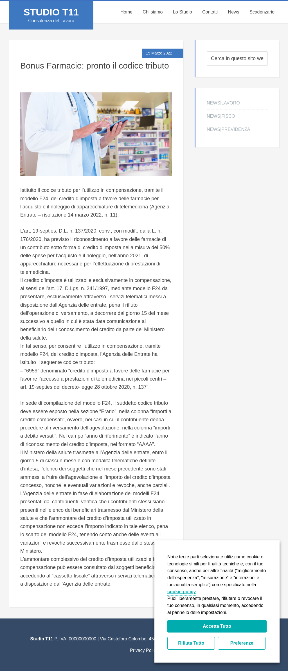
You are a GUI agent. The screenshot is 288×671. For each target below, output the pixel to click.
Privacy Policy (144, 650)
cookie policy (181, 591)
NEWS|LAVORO (223, 103)
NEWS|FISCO (221, 116)
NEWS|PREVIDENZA (228, 129)
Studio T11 (51, 12)
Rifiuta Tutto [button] (191, 643)
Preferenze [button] (241, 643)
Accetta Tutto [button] (217, 626)
